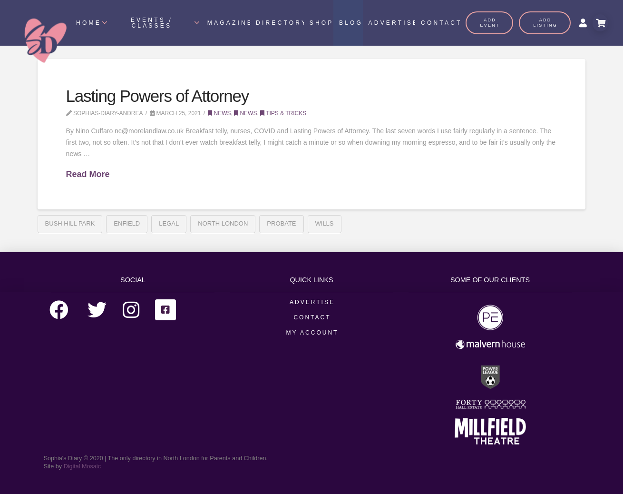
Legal (169, 223)
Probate (281, 223)
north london (223, 223)
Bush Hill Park (70, 223)
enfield (127, 223)
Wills (324, 223)
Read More (88, 174)
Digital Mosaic (82, 466)
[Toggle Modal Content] (600, 22)
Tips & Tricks (283, 113)
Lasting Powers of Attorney (157, 96)
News (219, 113)
